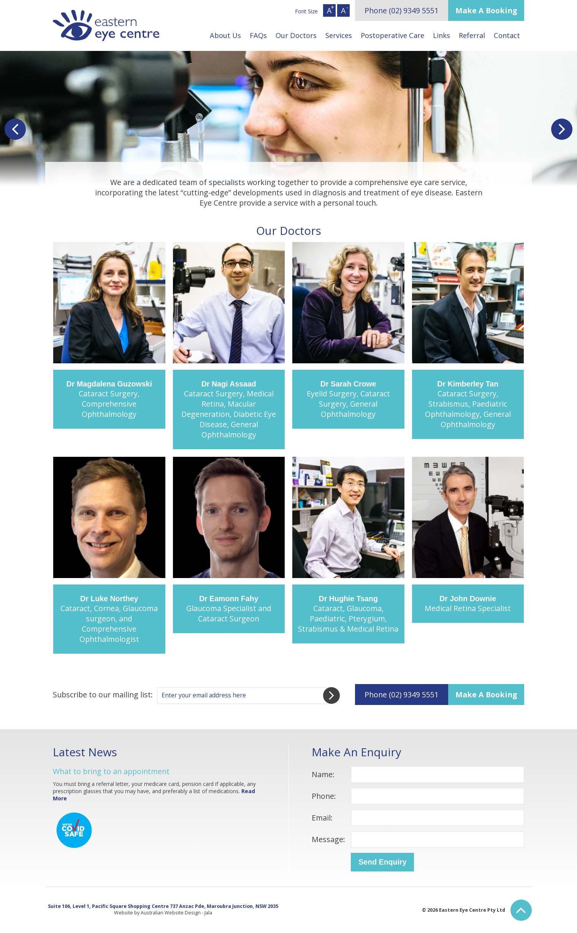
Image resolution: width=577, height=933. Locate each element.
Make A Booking (486, 10)
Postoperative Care (392, 35)
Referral (472, 35)
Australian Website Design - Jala (176, 912)
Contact (507, 35)
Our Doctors (296, 35)
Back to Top (521, 910)
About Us (225, 35)
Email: (322, 818)
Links (441, 35)
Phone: (324, 796)
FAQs (258, 35)
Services (338, 35)
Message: (328, 839)
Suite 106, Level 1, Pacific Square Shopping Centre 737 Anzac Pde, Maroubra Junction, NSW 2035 (163, 906)
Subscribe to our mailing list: (103, 694)
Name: (323, 774)
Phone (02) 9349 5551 (402, 10)
